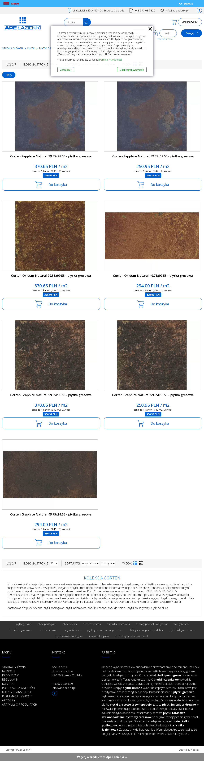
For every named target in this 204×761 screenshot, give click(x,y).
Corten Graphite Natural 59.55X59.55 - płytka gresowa (153, 395)
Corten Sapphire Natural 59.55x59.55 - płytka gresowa (153, 156)
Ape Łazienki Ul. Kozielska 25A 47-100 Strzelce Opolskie (67, 671)
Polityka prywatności (18, 688)
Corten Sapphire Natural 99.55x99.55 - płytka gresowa (51, 156)
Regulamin (10, 679)
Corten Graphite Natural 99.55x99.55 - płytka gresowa (51, 395)
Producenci (11, 675)
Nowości (8, 671)
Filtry (9, 75)
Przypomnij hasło (164, 39)
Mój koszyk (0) (190, 21)
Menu (15, 3)
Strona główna (12, 48)
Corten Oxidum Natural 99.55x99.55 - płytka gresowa (51, 275)
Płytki (31, 48)
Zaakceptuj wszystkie (132, 69)
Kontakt (8, 684)
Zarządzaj (65, 69)
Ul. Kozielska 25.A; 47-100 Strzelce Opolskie (98, 10)
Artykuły (8, 700)
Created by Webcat (188, 749)
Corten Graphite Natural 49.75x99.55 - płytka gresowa (51, 514)
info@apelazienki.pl (177, 10)
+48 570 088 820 (144, 10)
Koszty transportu (16, 692)
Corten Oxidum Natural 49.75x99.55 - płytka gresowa (153, 275)
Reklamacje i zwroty (17, 696)
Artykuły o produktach (19, 704)
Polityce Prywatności (110, 59)
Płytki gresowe (49, 48)
